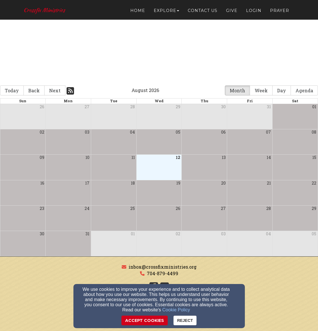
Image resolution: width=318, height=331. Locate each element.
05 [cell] (178, 132)
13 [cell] (224, 157)
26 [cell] (42, 106)
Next (55, 90)
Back (34, 90)
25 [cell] (132, 208)
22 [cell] (314, 183)
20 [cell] (223, 183)
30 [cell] (223, 106)
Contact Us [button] (202, 12)
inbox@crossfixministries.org (163, 267)
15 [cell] (314, 157)
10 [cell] (87, 157)
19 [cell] (178, 183)
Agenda (304, 90)
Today (12, 90)
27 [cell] (87, 106)
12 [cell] (178, 157)
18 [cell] (133, 183)
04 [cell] (132, 132)
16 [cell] (42, 183)
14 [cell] (269, 157)
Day (281, 90)
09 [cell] (42, 157)
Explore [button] (166, 12)
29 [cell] (178, 106)
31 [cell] (269, 106)
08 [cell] (314, 132)
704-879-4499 (162, 273)
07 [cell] (268, 132)
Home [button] (137, 12)
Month (237, 90)
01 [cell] (314, 106)
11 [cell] (133, 157)
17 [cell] (87, 183)
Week (261, 90)
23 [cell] (42, 208)
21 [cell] (269, 183)
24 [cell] (87, 208)
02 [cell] (42, 132)
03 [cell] (87, 132)
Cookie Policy (176, 309)
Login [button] (253, 12)
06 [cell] (223, 132)
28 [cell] (132, 106)
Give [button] (231, 12)
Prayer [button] (279, 12)
